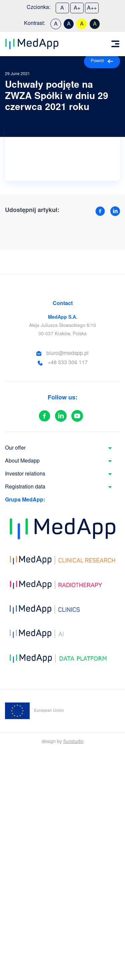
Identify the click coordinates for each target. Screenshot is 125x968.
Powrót (102, 61)
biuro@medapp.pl (67, 353)
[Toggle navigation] (115, 44)
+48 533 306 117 (68, 363)
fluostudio (73, 742)
